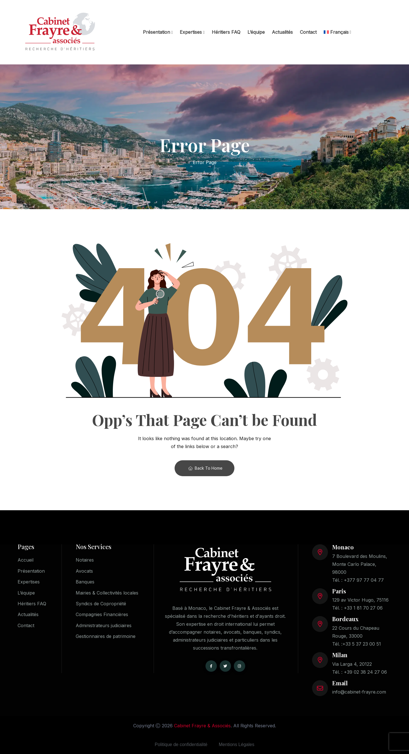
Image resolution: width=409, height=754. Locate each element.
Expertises (191, 32)
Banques (85, 582)
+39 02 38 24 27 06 (365, 672)
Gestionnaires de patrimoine (105, 637)
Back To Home (205, 468)
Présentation (156, 32)
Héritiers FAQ (226, 32)
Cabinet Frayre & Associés (202, 725)
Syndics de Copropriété (101, 604)
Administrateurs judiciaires (104, 626)
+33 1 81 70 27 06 (363, 608)
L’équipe (256, 32)
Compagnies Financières (102, 615)
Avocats (84, 571)
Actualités (282, 32)
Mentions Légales (236, 744)
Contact (308, 32)
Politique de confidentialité (181, 744)
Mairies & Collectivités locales (107, 593)
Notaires (85, 560)
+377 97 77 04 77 (364, 580)
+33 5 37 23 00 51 (361, 644)
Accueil (25, 560)
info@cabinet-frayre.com (359, 692)
